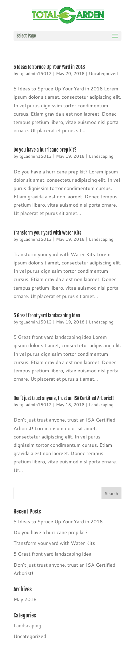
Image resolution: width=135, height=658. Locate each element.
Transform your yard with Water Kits (47, 233)
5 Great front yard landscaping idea (47, 315)
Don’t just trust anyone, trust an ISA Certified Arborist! (64, 398)
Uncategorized (103, 73)
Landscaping (101, 156)
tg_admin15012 (35, 73)
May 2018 (25, 599)
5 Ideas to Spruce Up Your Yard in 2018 (49, 67)
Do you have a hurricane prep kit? (45, 150)
